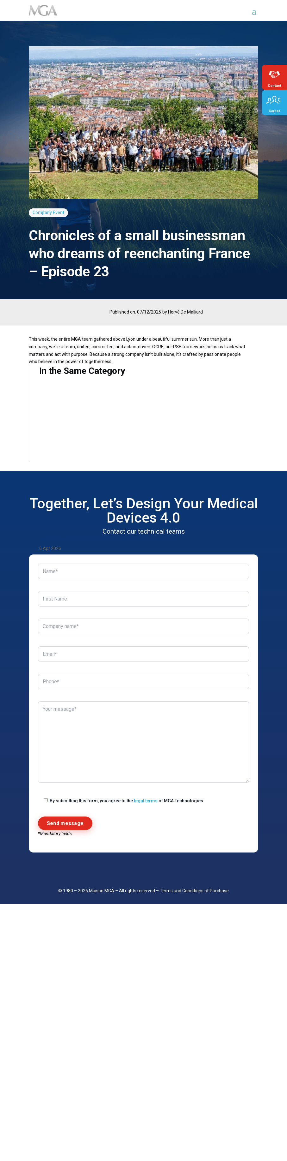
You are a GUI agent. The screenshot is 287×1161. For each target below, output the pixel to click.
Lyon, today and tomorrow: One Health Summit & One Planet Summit (109, 586)
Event (58, 212)
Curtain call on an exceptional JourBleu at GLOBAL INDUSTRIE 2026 (108, 760)
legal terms (146, 1115)
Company (42, 212)
